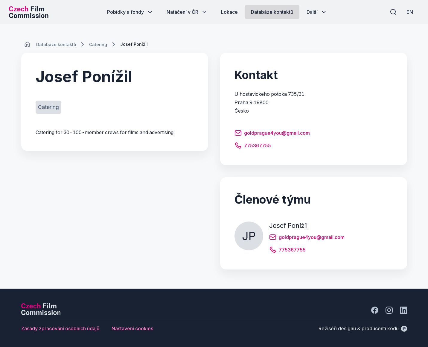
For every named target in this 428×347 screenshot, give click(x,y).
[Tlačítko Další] (317, 12)
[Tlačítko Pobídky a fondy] (130, 12)
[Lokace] (56, 44)
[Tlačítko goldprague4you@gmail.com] (272, 133)
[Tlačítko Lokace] (229, 12)
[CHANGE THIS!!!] (27, 44)
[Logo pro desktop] (28, 12)
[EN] (409, 12)
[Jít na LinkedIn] (403, 310)
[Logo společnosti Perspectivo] (41, 313)
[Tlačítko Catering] (48, 107)
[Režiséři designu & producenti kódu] (363, 328)
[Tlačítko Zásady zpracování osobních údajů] (60, 328)
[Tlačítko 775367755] (252, 146)
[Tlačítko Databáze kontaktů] (272, 12)
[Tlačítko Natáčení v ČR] (187, 12)
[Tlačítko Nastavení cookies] (132, 328)
